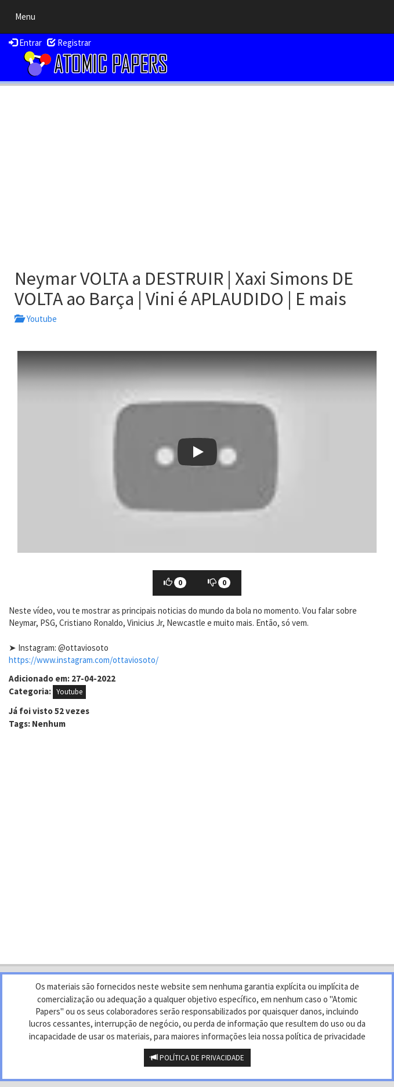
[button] (197, 452)
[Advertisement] (197, 173)
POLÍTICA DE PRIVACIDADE (197, 1058)
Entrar (25, 42)
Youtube (36, 318)
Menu (28, 19)
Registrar (69, 42)
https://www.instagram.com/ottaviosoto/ (83, 659)
